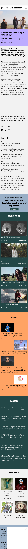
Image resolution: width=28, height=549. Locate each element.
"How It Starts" (13, 64)
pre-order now (18, 120)
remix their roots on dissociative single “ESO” (13, 409)
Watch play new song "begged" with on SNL (12, 150)
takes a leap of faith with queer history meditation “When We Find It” (13, 448)
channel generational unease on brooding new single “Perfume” (13, 428)
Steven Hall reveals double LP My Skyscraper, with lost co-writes (12, 156)
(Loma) (9, 42)
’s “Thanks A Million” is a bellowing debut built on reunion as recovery (13, 437)
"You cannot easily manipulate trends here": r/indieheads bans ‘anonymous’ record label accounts (12, 164)
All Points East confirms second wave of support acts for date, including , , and (12, 186)
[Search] (2, 8)
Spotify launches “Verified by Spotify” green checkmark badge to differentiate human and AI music (12, 178)
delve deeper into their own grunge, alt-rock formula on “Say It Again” (13, 418)
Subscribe (14, 209)
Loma (3, 49)
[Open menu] (26, 8)
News (4, 42)
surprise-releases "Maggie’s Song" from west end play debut (12, 171)
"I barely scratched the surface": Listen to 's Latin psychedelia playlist (11, 144)
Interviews (5, 240)
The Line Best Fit (14, 8)
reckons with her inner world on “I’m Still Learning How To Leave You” (13, 458)
